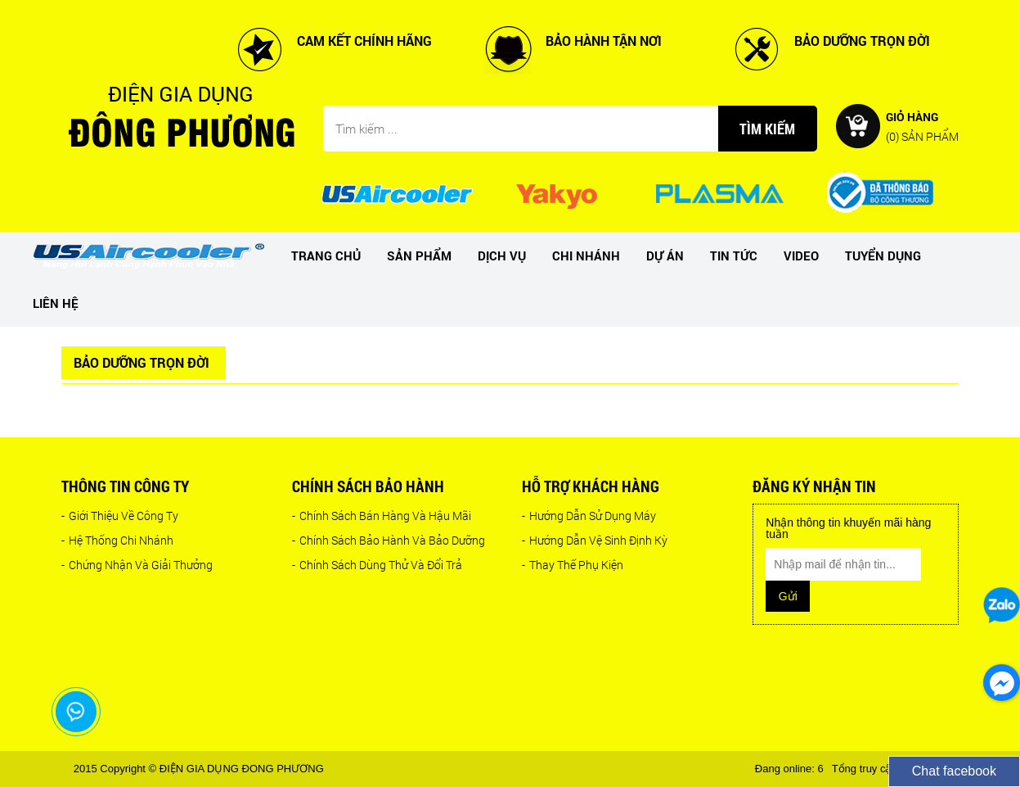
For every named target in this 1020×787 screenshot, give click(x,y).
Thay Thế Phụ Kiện (572, 564)
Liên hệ (56, 303)
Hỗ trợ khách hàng (590, 486)
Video (801, 255)
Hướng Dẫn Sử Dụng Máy (589, 515)
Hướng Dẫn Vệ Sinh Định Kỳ (594, 540)
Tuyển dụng (883, 255)
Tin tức (733, 255)
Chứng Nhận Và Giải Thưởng (137, 564)
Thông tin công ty (125, 486)
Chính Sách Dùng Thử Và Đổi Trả (377, 564)
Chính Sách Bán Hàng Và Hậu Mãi (381, 515)
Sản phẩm (419, 255)
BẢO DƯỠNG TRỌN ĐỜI (862, 40)
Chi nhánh (586, 255)
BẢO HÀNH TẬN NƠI (604, 40)
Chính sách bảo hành (368, 486)
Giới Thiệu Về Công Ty (119, 515)
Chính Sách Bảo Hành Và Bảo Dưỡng (388, 540)
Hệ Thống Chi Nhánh (117, 540)
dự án (665, 255)
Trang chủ (326, 255)
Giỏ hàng (922, 125)
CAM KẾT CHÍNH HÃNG (364, 40)
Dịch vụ (502, 255)
